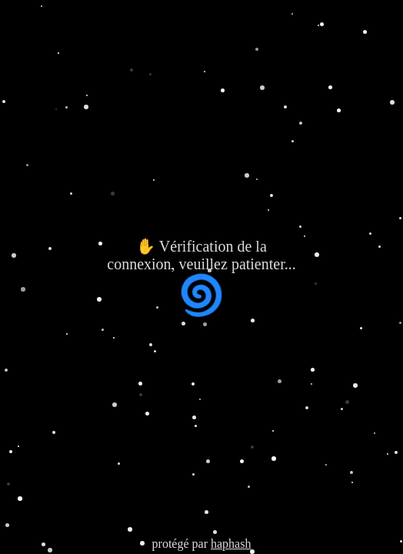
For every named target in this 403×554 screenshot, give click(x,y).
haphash (231, 543)
